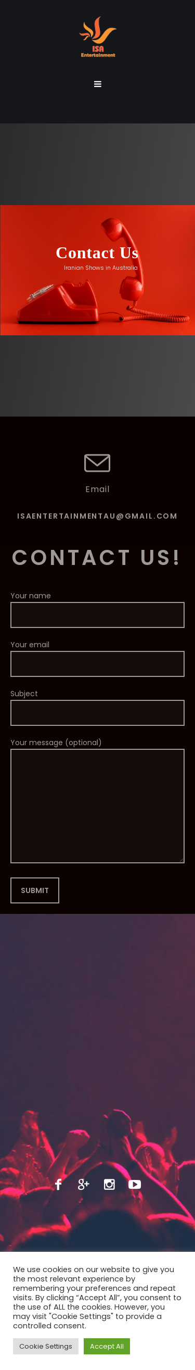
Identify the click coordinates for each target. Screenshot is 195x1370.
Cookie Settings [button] (45, 1346)
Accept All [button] (107, 1346)
